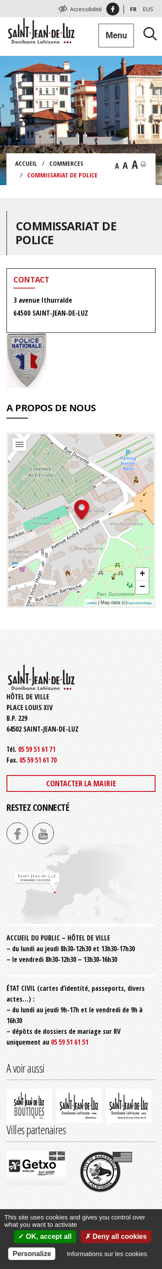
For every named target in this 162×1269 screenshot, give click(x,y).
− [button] (142, 587)
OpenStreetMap (139, 603)
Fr (133, 9)
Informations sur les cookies (107, 1253)
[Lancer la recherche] (147, 33)
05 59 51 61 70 (38, 760)
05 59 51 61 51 (69, 1042)
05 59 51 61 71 (36, 749)
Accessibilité (86, 9)
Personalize (32, 1253)
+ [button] (142, 574)
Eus (148, 9)
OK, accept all (44, 1236)
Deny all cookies (116, 1236)
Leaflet (91, 603)
